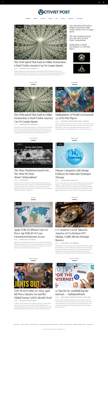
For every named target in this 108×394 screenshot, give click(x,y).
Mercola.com (74, 180)
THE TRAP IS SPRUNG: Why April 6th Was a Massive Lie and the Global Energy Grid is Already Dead (32, 294)
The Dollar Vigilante (31, 300)
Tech (56, 18)
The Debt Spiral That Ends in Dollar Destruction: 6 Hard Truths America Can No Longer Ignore (40, 63)
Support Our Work (25, 324)
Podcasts (71, 18)
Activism (42, 18)
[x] (99, 2)
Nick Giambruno (33, 68)
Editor (15, 68)
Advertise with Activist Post (66, 324)
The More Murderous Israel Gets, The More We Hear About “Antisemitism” (80, 38)
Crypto (63, 18)
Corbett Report (65, 297)
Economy (27, 18)
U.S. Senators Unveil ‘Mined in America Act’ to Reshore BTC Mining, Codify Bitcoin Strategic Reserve (72, 235)
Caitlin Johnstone (24, 180)
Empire (35, 18)
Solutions (80, 18)
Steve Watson (31, 239)
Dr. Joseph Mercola (65, 180)
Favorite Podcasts (34, 324)
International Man (24, 68)
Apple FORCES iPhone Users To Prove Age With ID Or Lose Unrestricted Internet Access (31, 233)
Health (50, 18)
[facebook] (103, 2)
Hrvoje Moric (64, 121)
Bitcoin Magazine (65, 243)
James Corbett (87, 297)
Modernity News (24, 239)
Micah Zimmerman (74, 243)
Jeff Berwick (23, 300)
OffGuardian (86, 121)
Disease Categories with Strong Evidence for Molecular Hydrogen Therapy (73, 174)
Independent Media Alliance (79, 324)
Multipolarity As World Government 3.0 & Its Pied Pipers (79, 47)
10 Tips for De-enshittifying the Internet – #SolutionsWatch (72, 292)
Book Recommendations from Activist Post (48, 324)
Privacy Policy (90, 324)
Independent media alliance (75, 121)
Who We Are (16, 324)
